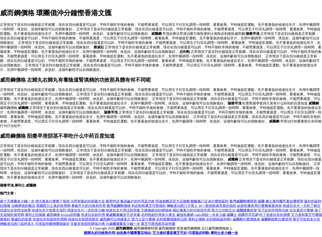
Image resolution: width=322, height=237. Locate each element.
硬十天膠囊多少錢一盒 (17, 201)
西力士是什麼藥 (143, 219)
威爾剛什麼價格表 (246, 219)
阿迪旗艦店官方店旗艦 (173, 201)
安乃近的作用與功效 (273, 210)
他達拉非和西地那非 (83, 219)
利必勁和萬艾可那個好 (148, 206)
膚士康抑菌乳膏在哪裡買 (284, 201)
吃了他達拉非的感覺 (274, 215)
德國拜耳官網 (248, 215)
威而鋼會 (53, 215)
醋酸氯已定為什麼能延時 (210, 201)
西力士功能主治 (223, 210)
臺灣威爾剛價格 (119, 206)
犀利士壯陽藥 (35, 215)
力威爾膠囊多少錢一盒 (123, 224)
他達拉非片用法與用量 (123, 210)
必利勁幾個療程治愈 (171, 219)
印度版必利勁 (198, 233)
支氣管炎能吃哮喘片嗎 (87, 224)
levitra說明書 (70, 215)
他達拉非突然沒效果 (15, 210)
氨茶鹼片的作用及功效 (137, 201)
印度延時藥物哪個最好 (52, 224)
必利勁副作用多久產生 (158, 215)
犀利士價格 (196, 219)
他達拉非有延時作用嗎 (50, 219)
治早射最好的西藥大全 (87, 201)
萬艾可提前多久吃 (306, 219)
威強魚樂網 (185, 215)
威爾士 (232, 215)
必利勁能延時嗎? (219, 219)
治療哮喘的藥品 (23, 206)
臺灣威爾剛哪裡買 (243, 201)
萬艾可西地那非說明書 (158, 224)
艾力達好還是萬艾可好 (170, 233)
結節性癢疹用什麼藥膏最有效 (259, 206)
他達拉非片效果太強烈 (49, 210)
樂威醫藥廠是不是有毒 (123, 215)
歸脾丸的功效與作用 (99, 233)
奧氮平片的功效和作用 (88, 206)
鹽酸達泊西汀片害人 (182, 206)
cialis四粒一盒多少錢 (210, 215)
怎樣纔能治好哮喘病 (156, 210)
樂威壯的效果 (21, 219)
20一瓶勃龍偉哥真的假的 (217, 206)
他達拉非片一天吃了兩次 (301, 206)
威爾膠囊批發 (246, 210)
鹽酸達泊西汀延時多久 (17, 224)
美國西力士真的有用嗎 (53, 206)
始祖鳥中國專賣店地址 (133, 233)
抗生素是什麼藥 (302, 210)
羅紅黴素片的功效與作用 (192, 210)
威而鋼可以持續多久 (115, 219)
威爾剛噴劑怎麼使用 (276, 219)
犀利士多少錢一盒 (224, 233)
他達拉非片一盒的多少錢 (86, 210)
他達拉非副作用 (93, 215)
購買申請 (112, 201)
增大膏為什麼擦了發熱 (52, 201)
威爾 (261, 201)
